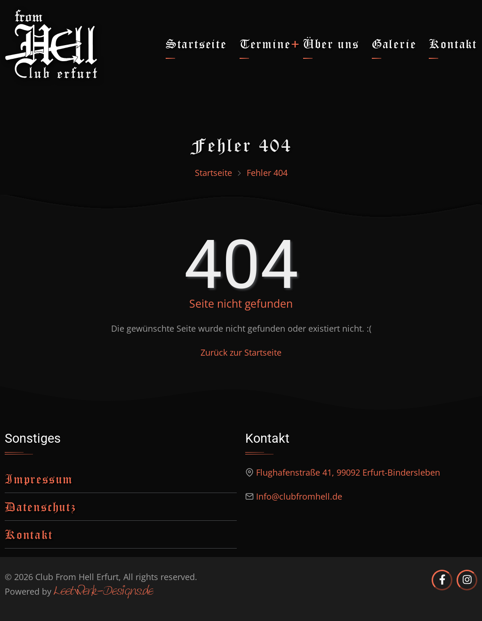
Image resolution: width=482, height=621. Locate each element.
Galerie (394, 43)
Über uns (331, 43)
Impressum (39, 478)
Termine (265, 43)
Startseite (196, 43)
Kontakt (453, 43)
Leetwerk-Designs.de (103, 592)
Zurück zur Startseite (241, 352)
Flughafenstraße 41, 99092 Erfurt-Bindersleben (348, 472)
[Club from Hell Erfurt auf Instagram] (467, 580)
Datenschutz (40, 506)
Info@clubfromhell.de (299, 496)
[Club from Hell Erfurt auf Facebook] (442, 580)
